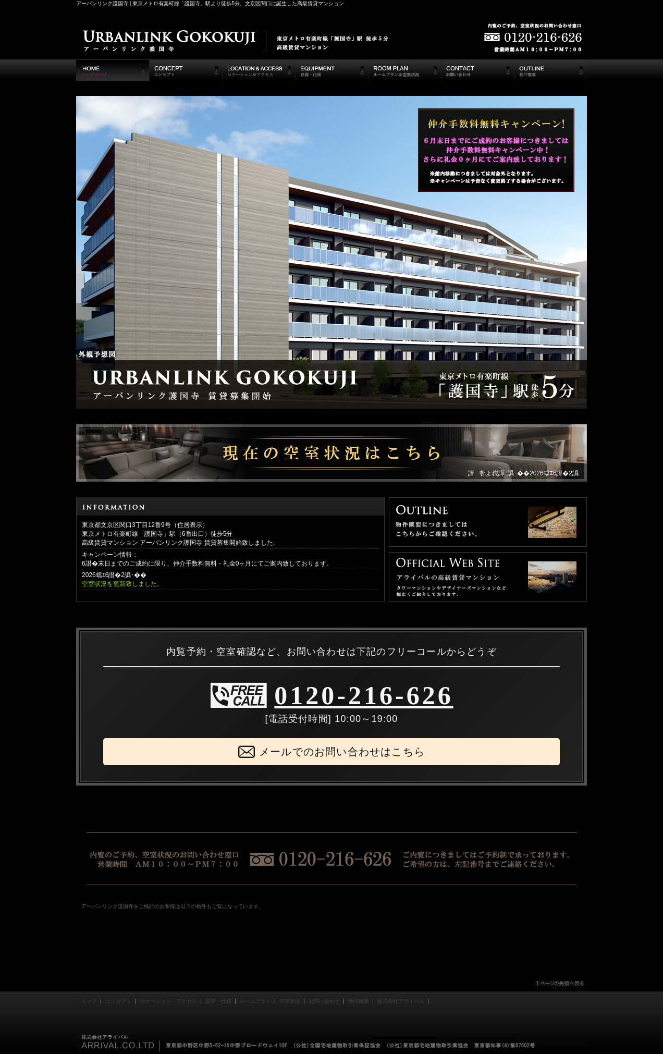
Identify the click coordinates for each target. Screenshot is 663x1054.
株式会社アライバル (400, 1001)
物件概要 (358, 1001)
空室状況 (289, 1001)
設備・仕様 (218, 1001)
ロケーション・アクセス (168, 1001)
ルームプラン (255, 1001)
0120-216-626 (363, 695)
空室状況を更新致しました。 (122, 583)
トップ (89, 1001)
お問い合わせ (324, 1001)
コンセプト (118, 1001)
